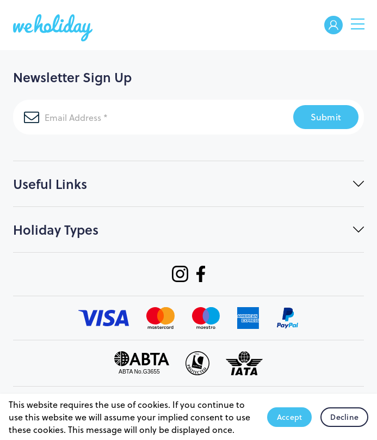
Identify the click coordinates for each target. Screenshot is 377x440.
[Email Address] (153, 117)
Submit (326, 117)
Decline (344, 417)
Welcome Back (333, 26)
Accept (289, 417)
